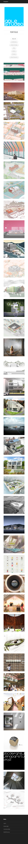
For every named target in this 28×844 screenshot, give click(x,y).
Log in (5, 823)
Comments (7, 829)
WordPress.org (7, 832)
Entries (6, 826)
